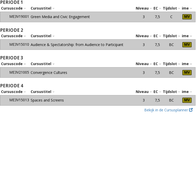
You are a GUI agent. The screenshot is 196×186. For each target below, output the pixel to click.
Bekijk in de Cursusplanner (168, 109)
